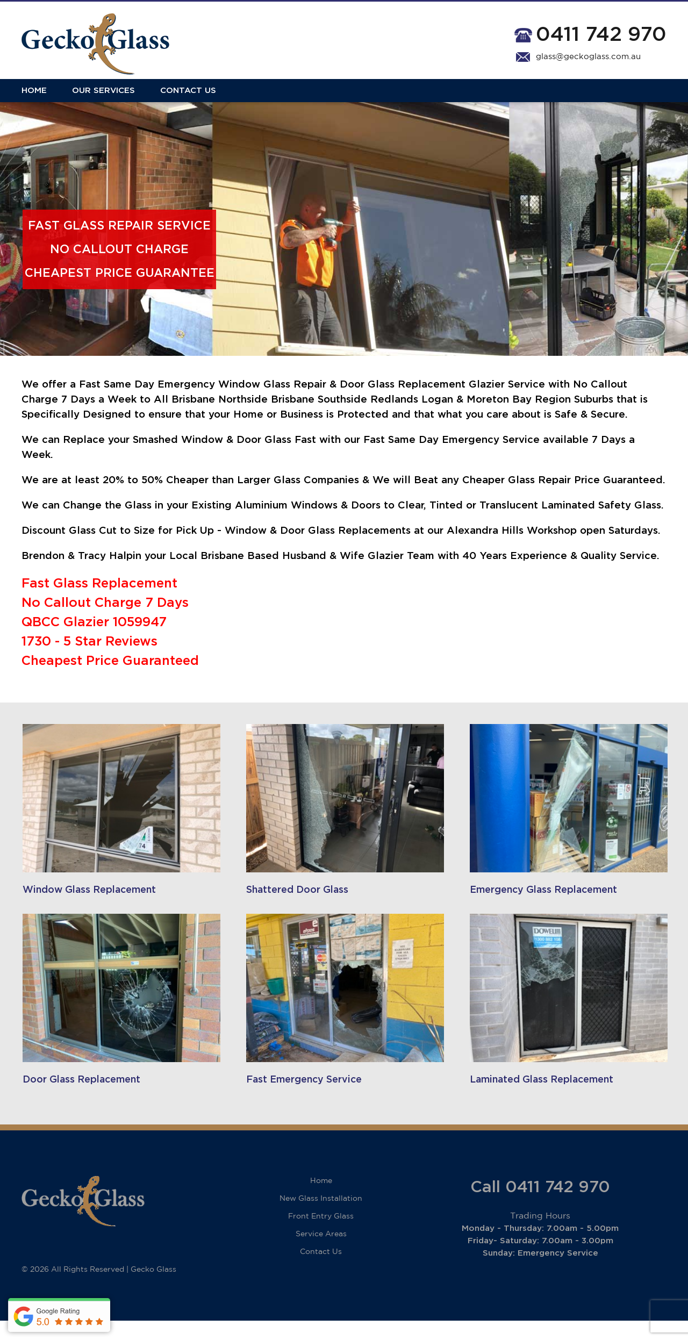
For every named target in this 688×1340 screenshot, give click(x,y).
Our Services (103, 98)
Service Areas (321, 1253)
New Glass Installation (321, 1218)
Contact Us (188, 98)
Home (34, 98)
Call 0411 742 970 (540, 1207)
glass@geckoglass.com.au (588, 56)
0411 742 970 (601, 35)
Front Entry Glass (321, 1235)
